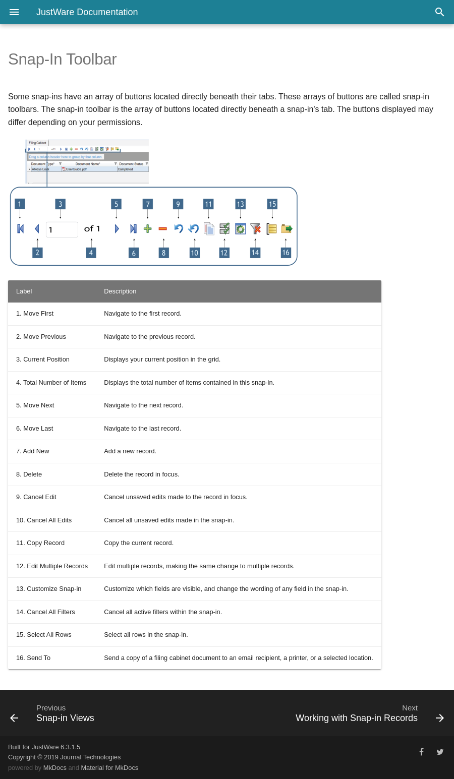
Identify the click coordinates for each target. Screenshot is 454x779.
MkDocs (55, 767)
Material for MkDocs (109, 767)
